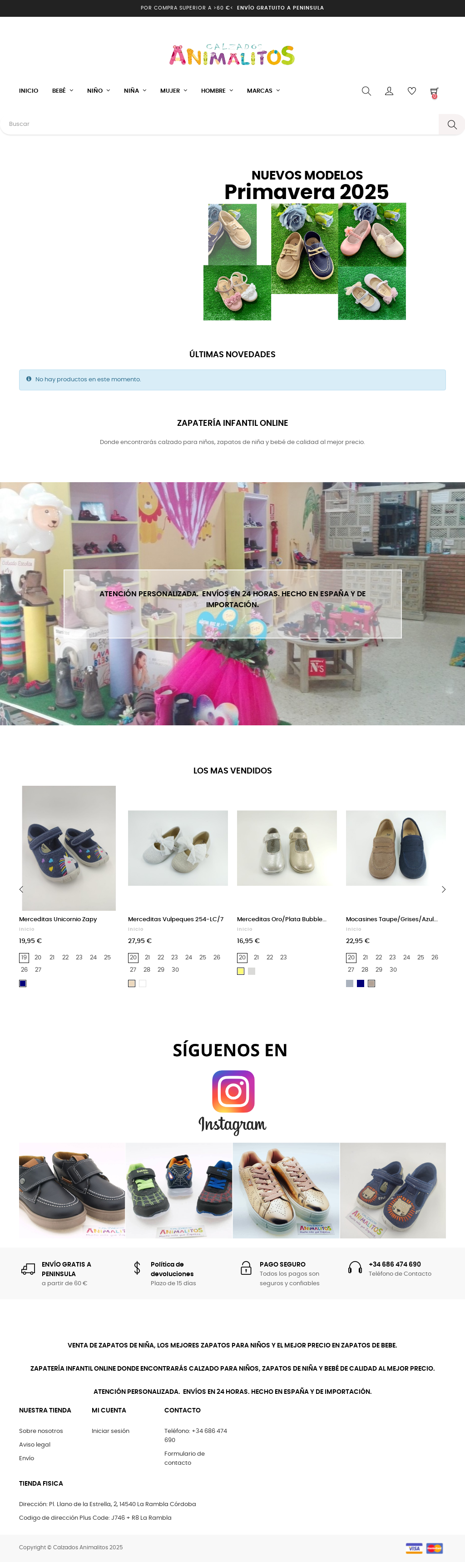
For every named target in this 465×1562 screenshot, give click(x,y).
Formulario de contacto (184, 1458)
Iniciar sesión (110, 1431)
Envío (26, 1459)
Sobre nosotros (41, 1431)
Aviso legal (34, 1445)
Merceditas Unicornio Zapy (58, 920)
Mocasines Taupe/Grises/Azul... (392, 920)
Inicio (27, 929)
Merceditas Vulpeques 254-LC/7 (175, 920)
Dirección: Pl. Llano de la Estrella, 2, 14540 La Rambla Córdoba (107, 1504)
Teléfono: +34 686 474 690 (195, 1435)
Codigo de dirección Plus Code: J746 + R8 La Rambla (95, 1518)
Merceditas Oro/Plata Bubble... (281, 920)
